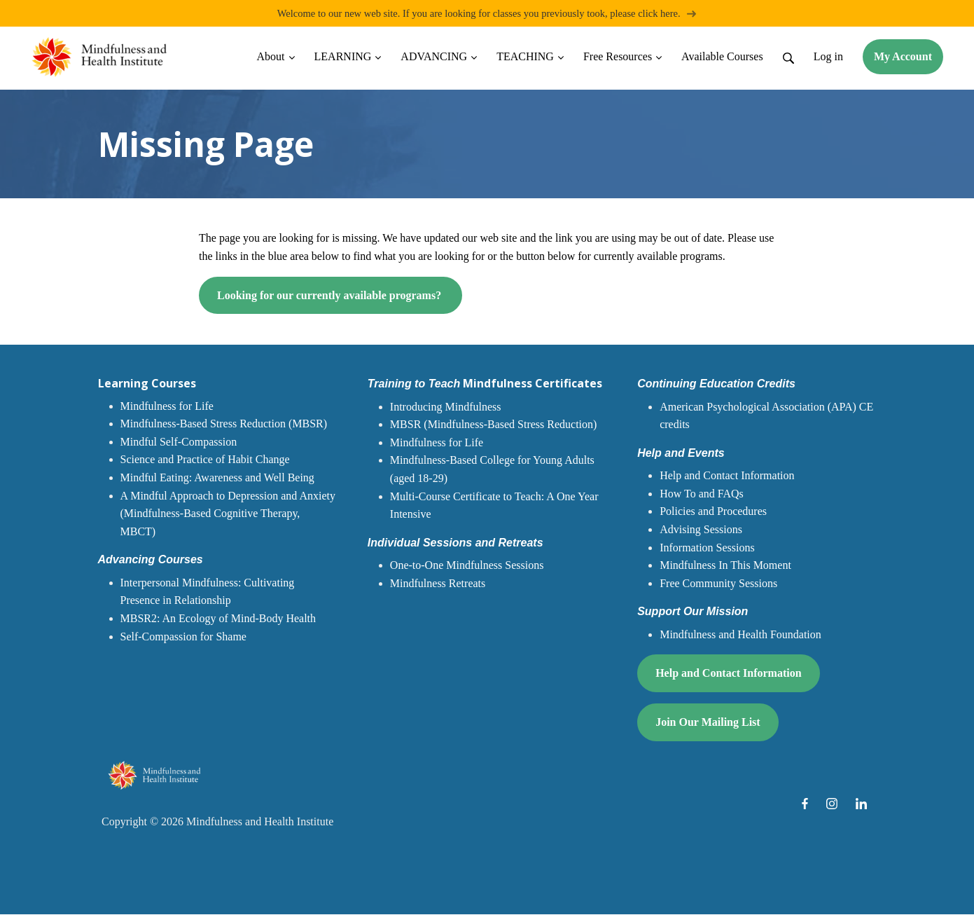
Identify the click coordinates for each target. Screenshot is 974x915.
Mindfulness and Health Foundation (740, 635)
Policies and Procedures (713, 512)
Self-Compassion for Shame (183, 637)
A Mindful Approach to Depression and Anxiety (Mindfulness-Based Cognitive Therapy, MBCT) (228, 514)
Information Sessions (707, 548)
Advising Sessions (701, 530)
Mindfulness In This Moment (725, 566)
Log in (828, 57)
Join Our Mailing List (707, 723)
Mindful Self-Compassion (178, 442)
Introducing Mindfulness (445, 407)
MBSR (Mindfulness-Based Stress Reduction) (493, 425)
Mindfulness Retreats (437, 584)
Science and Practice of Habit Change (205, 460)
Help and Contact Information (727, 476)
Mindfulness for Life (167, 407)
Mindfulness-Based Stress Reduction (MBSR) (224, 424)
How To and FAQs (702, 494)
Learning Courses (147, 384)
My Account (903, 57)
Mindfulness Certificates (485, 384)
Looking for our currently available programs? (330, 296)
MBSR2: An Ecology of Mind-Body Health (218, 619)
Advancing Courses (150, 560)
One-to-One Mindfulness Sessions (467, 566)
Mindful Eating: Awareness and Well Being (217, 478)
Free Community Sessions (718, 584)
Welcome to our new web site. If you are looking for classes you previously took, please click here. (487, 14)
